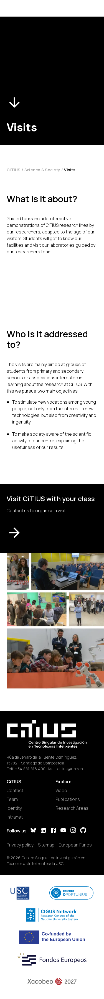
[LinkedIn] (43, 831)
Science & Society (42, 169)
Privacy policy (20, 845)
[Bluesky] (33, 831)
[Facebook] (53, 831)
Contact (15, 790)
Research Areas (71, 808)
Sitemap (46, 845)
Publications (67, 799)
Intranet (15, 817)
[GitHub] (83, 831)
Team (12, 799)
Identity (14, 808)
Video (61, 790)
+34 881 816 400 (30, 768)
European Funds (75, 845)
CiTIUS (14, 169)
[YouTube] (63, 831)
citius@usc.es (70, 768)
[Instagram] (73, 831)
